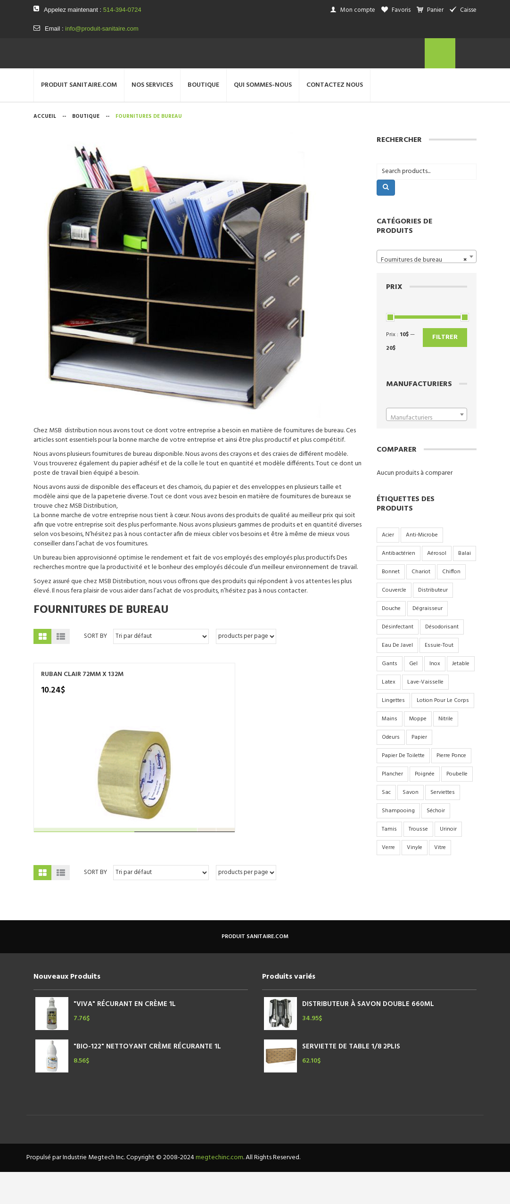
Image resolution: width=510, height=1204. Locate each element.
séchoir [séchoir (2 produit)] (436, 843)
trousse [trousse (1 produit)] (418, 861)
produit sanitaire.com (255, 969)
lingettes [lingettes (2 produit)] (393, 733)
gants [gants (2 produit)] (389, 696)
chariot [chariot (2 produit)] (420, 604)
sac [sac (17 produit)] (386, 825)
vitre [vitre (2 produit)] (440, 880)
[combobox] (427, 289)
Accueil (44, 149)
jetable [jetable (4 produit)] (460, 696)
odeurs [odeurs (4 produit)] (391, 770)
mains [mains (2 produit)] (389, 751)
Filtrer (445, 369)
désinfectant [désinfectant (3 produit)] (397, 659)
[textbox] (427, 451)
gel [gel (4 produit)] (413, 696)
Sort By (95, 669)
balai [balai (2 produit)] (464, 586)
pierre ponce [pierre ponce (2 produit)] (451, 788)
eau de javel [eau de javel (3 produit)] (397, 678)
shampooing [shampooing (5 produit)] (398, 843)
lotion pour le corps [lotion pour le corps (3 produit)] (443, 733)
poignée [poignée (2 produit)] (425, 806)
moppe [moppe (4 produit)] (418, 751)
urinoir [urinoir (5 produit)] (448, 861)
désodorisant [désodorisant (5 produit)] (442, 659)
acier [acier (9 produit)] (388, 567)
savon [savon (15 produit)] (411, 825)
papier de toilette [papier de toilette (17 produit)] (403, 788)
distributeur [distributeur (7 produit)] (433, 622)
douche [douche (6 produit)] (391, 641)
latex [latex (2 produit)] (388, 714)
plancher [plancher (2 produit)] (392, 806)
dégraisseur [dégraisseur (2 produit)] (427, 641)
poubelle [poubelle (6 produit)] (457, 806)
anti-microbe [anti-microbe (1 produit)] (422, 567)
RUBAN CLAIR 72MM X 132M (82, 707)
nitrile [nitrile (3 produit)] (445, 751)
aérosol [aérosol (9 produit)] (436, 586)
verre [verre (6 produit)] (388, 880)
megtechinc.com (219, 1189)
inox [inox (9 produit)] (434, 696)
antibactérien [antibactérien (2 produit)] (398, 586)
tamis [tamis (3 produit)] (389, 861)
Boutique (85, 149)
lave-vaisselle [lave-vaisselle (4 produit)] (425, 714)
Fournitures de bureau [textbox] (424, 292)
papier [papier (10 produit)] (419, 770)
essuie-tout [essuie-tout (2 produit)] (439, 678)
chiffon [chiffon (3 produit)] (451, 604)
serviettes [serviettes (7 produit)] (442, 825)
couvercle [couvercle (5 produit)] (394, 622)
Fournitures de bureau (100, 642)
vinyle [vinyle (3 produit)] (414, 880)
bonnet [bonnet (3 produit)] (391, 604)
